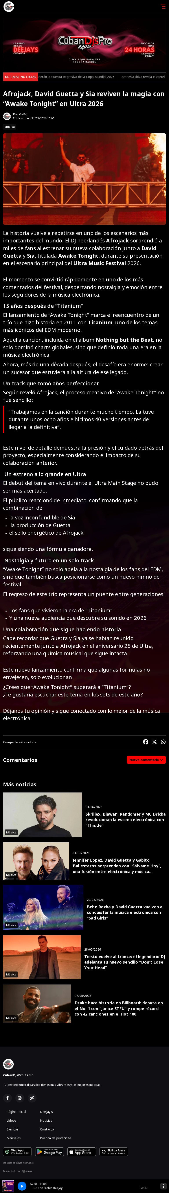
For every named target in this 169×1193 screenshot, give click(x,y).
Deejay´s (46, 1112)
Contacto (47, 1129)
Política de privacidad (55, 1138)
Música (9, 127)
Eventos (12, 1129)
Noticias (46, 1120)
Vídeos (11, 1120)
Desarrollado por (17, 1171)
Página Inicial (16, 1112)
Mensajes (14, 1138)
